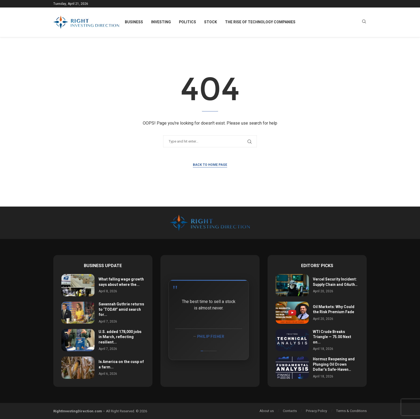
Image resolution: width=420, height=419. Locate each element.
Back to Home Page (210, 164)
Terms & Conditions (351, 410)
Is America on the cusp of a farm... (121, 364)
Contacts (290, 410)
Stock (210, 22)
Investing (161, 22)
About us (267, 410)
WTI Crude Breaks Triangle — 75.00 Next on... (332, 337)
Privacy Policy (316, 410)
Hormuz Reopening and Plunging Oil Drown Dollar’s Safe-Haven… (334, 364)
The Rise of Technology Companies (260, 22)
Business (134, 22)
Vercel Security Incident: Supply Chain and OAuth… (335, 281)
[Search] (364, 22)
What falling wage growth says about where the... (121, 281)
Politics (187, 22)
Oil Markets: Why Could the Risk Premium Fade (333, 309)
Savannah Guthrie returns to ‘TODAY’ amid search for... (121, 309)
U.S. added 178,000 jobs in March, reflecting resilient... (120, 337)
